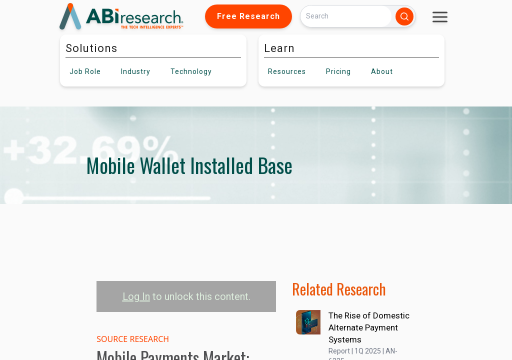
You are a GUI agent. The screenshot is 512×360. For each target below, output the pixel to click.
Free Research (248, 16)
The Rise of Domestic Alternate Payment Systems (369, 327)
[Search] (346, 16)
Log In (136, 296)
